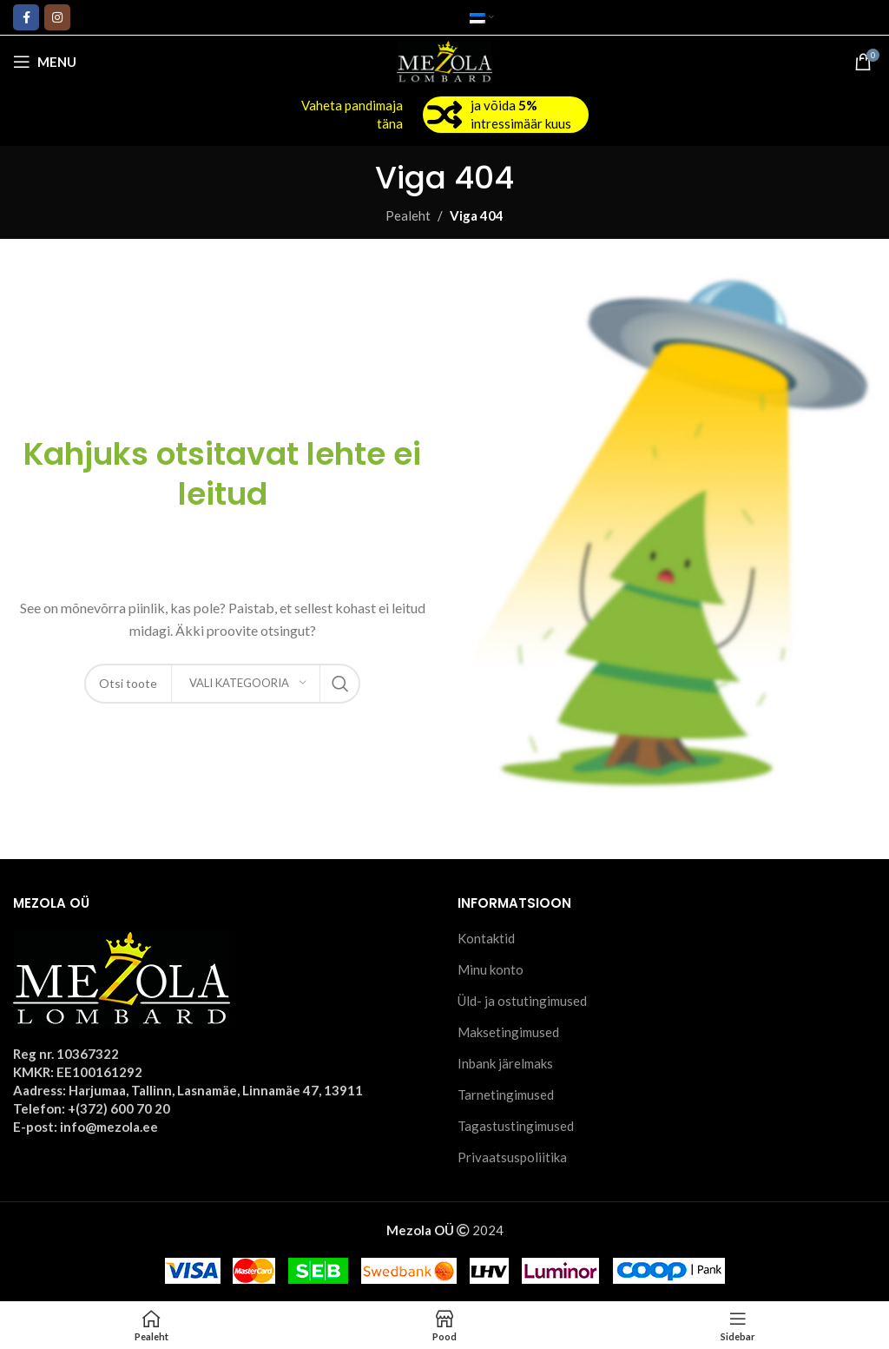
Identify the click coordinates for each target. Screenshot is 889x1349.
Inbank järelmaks (505, 1063)
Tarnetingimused (506, 1094)
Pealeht (408, 215)
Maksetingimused (508, 1032)
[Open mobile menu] (44, 61)
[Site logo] (445, 60)
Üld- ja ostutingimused (522, 1000)
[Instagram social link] (57, 17)
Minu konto (491, 969)
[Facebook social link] (26, 17)
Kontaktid (486, 938)
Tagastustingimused (516, 1126)
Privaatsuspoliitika (512, 1157)
